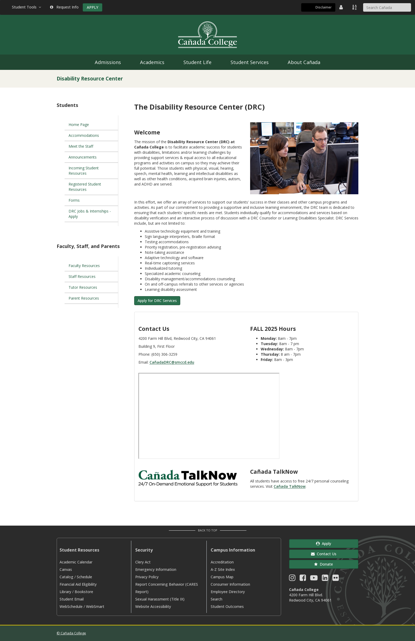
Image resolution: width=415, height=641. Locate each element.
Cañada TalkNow (289, 486)
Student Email (72, 599)
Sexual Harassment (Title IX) (159, 599)
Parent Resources (84, 298)
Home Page (79, 124)
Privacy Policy (147, 576)
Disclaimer (323, 7)
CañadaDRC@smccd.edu (172, 362)
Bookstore (84, 591)
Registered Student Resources (85, 187)
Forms (74, 200)
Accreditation (222, 562)
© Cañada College (71, 633)
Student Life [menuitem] (197, 62)
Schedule (84, 576)
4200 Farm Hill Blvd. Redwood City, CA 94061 (310, 597)
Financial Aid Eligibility (78, 584)
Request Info (64, 7)
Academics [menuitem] (152, 62)
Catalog (66, 576)
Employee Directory (228, 591)
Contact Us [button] (323, 553)
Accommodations (84, 135)
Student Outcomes (227, 606)
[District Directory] (341, 7)
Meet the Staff (81, 146)
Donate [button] (323, 564)
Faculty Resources (84, 265)
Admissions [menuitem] (108, 62)
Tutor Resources (83, 287)
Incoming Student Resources (84, 170)
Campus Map (222, 576)
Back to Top (207, 530)
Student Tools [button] (27, 7)
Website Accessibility (153, 606)
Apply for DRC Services (157, 300)
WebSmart (95, 606)
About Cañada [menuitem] (304, 62)
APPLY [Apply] (92, 7)
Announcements (83, 157)
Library (65, 591)
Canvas (66, 569)
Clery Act (143, 562)
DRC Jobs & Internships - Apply (90, 214)
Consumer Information (230, 584)
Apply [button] (323, 543)
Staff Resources (82, 276)
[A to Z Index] (355, 7)
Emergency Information (155, 569)
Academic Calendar (76, 562)
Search (216, 599)
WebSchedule (71, 606)
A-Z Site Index (223, 569)
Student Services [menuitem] (250, 62)
